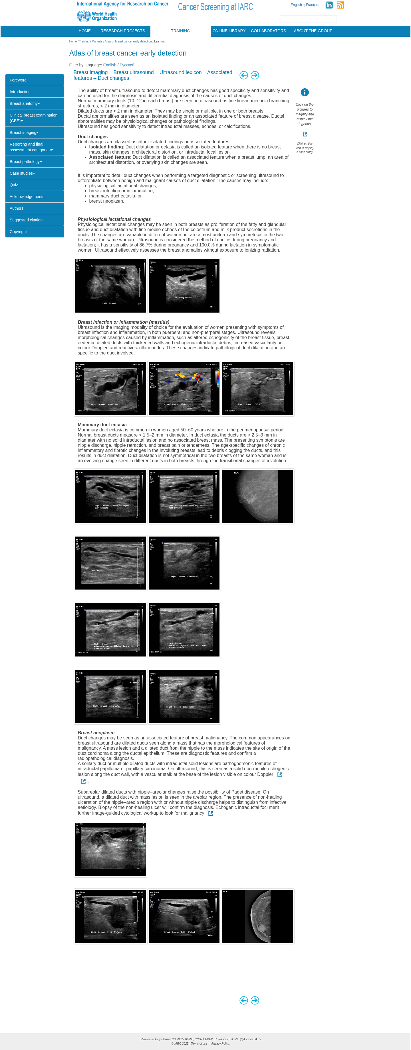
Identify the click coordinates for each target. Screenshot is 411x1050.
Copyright (18, 231)
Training (180, 30)
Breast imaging (24, 132)
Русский (127, 65)
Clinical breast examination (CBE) (33, 118)
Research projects (122, 30)
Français (312, 5)
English (296, 5)
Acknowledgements (27, 196)
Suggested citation (26, 220)
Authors (16, 208)
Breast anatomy (25, 103)
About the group (313, 30)
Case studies (22, 173)
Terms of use (199, 1043)
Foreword (18, 80)
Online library (229, 30)
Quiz (14, 185)
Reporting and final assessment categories (31, 147)
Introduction (20, 91)
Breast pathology (26, 161)
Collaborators (268, 30)
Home (85, 30)
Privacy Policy (220, 1043)
